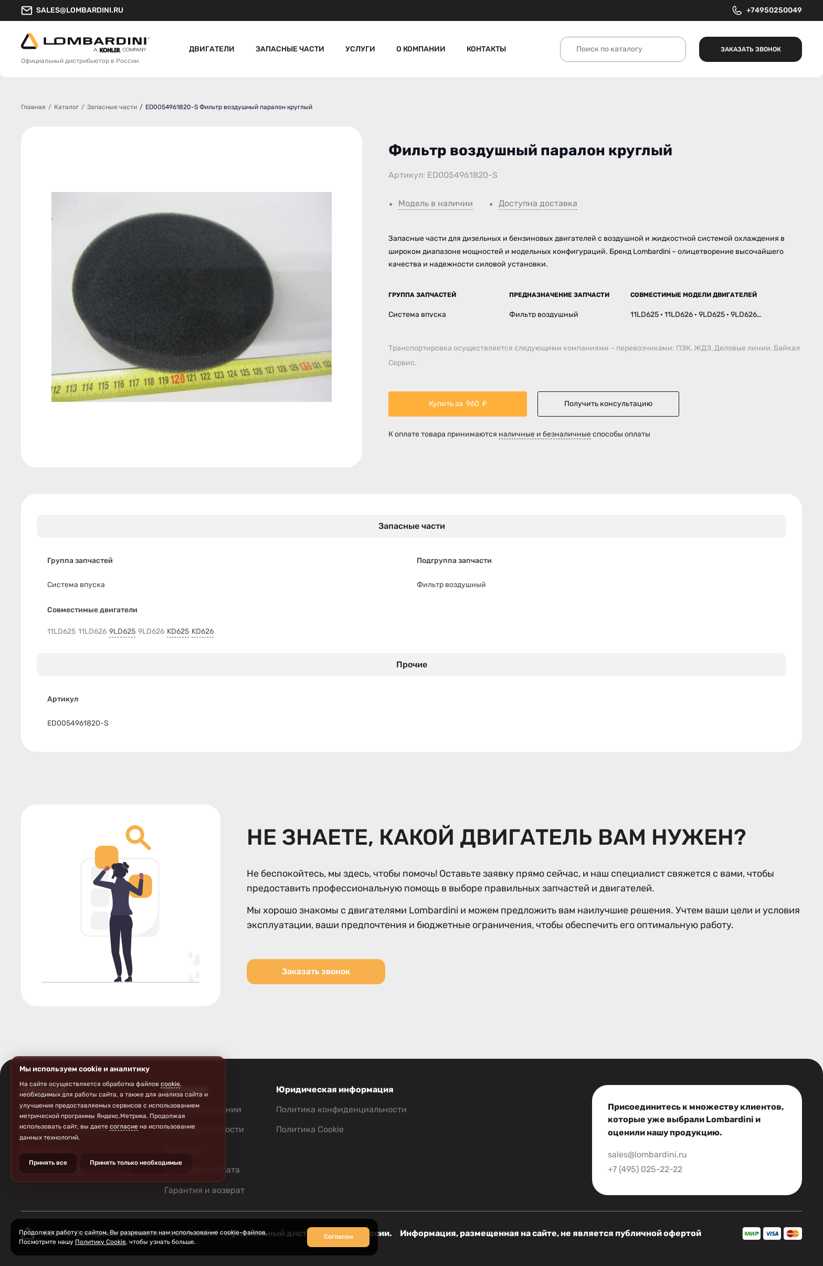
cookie (170, 1084)
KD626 (203, 631)
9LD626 (151, 631)
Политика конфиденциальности (341, 1109)
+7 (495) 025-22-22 (645, 1169)
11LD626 (92, 631)
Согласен (338, 1236)
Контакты (486, 49)
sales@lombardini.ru (72, 10)
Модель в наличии (435, 203)
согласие (124, 1126)
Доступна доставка (538, 203)
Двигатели (212, 49)
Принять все (48, 1162)
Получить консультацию (608, 403)
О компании (421, 49)
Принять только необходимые (136, 1162)
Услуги (360, 49)
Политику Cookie (100, 1242)
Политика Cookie (310, 1129)
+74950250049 (766, 10)
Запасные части (290, 49)
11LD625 (61, 631)
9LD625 (122, 631)
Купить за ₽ (458, 404)
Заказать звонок (751, 49)
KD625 (178, 631)
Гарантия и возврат (204, 1190)
